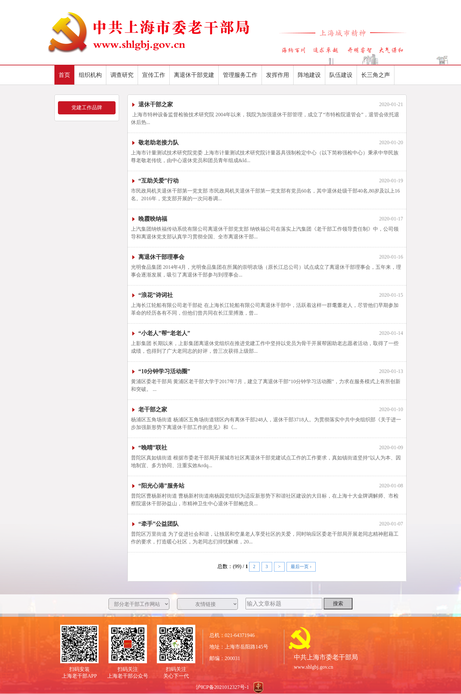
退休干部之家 (152, 104)
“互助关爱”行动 (155, 181)
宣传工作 (153, 75)
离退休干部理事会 (157, 257)
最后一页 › (301, 566)
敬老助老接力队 (155, 142)
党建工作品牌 (86, 107)
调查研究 (121, 75)
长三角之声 (375, 75)
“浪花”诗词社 (152, 295)
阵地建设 (309, 75)
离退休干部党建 (194, 75)
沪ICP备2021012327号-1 (222, 687)
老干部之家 (149, 409)
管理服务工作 (240, 75)
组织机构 (90, 75)
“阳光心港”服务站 (157, 486)
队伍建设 (340, 75)
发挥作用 (277, 75)
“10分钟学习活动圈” (160, 371)
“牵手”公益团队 (155, 524)
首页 (64, 75)
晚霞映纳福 (149, 219)
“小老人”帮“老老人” (160, 333)
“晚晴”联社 (149, 447)
